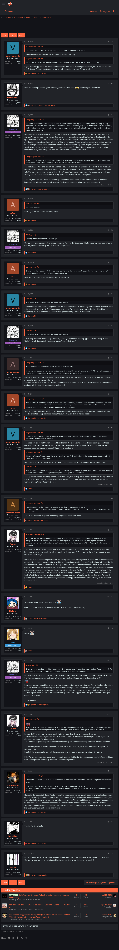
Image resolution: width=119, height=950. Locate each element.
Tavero (13, 544)
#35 (112, 628)
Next (20, 35)
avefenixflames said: (34, 535)
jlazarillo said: (31, 267)
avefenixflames (13, 513)
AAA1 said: (30, 235)
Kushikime (13, 836)
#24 (112, 199)
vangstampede (13, 56)
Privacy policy (61, 946)
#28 (112, 326)
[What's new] (113, 11)
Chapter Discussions (35, 909)
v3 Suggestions (36, 919)
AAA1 (12, 213)
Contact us (33, 946)
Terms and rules (46, 946)
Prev (5, 35)
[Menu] (3, 4)
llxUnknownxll (13, 785)
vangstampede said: (33, 120)
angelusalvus (13, 372)
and (37, 73)
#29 (112, 358)
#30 (112, 394)
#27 (112, 294)
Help (71, 946)
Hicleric (12, 611)
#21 (112, 41)
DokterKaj (12, 900)
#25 (112, 230)
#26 (112, 262)
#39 (112, 822)
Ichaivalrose (13, 98)
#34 (112, 597)
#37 (112, 714)
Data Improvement (33, 900)
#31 (112, 428)
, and (42, 105)
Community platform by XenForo (98, 949)
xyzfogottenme (14, 919)
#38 (112, 771)
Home (78, 946)
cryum (13, 867)
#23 (112, 115)
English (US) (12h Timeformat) (14, 946)
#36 (112, 660)
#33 (112, 530)
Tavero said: (30, 665)
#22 (112, 83)
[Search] (9, 11)
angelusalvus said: (33, 46)
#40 (112, 853)
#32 (112, 498)
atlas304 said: (31, 203)
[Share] (108, 41)
